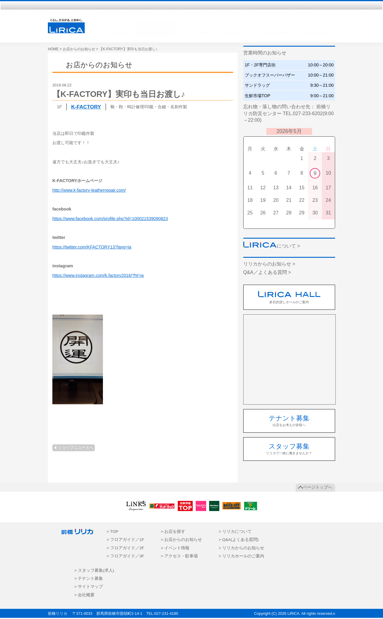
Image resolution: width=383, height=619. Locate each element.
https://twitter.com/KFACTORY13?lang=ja (91, 248)
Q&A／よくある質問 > (267, 273)
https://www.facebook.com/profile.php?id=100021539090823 (110, 219)
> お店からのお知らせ (181, 541)
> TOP (112, 532)
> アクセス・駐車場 (179, 557)
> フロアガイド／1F (125, 541)
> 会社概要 (85, 596)
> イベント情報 (175, 549)
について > (271, 246)
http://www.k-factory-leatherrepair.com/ (89, 191)
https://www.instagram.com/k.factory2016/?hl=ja (98, 276)
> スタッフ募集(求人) (94, 571)
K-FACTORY (86, 108)
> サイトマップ (89, 588)
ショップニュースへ (75, 448)
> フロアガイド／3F (125, 557)
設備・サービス (314, 33)
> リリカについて (235, 532)
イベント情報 (195, 33)
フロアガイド (235, 33)
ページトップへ (317, 488)
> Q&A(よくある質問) (239, 541)
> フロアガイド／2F (125, 549)
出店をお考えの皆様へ (289, 421)
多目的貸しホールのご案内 (289, 298)
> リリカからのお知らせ (241, 549)
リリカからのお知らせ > (269, 265)
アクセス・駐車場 (275, 33)
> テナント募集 (89, 579)
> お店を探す (173, 532)
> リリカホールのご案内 (241, 557)
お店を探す (117, 33)
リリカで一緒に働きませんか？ (289, 450)
